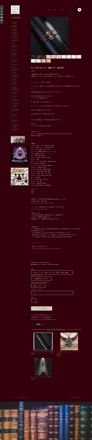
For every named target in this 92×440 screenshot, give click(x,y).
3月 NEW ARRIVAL (15, 29)
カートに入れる (42, 308)
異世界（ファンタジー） (16, 47)
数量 (32, 297)
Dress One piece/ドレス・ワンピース (16, 55)
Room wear (15, 114)
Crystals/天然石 (16, 103)
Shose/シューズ (16, 81)
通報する (43, 324)
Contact (61, 9)
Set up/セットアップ (15, 50)
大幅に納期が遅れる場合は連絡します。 (40, 282)
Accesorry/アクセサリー (16, 70)
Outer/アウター (16, 64)
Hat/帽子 (14, 73)
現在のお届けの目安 (36, 275)
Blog (54, 9)
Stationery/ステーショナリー (16, 100)
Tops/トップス (15, 58)
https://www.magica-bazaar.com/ (39, 209)
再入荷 (14, 43)
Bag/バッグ (15, 67)
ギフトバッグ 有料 (36, 289)
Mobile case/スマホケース (16, 76)
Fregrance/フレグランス (16, 93)
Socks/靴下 (15, 79)
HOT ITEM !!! (15, 37)
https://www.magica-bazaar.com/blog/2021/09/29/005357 (46, 248)
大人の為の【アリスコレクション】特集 (16, 126)
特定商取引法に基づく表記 (24, 397)
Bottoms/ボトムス (15, 61)
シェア (38, 324)
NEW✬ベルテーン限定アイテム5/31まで (16, 34)
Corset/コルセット (15, 84)
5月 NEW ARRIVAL (15, 22)
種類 (32, 269)
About (48, 9)
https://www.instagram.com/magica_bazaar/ (42, 203)
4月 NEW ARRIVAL (15, 26)
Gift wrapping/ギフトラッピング (16, 111)
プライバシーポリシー (14, 397)
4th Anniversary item (15, 120)
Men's (14, 116)
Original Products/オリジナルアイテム (16, 89)
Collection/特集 (15, 41)
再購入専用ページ (16, 130)
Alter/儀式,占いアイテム (16, 106)
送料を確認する (47, 317)
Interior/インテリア (16, 96)
